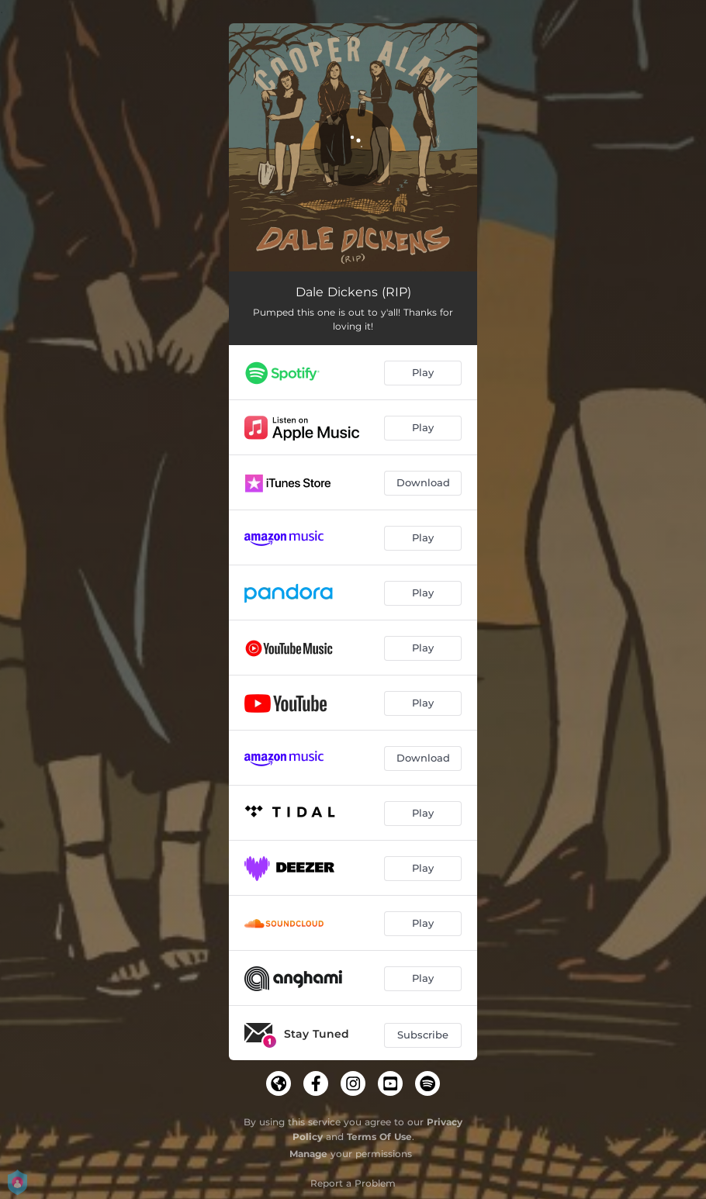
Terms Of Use (379, 1136)
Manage (308, 1153)
